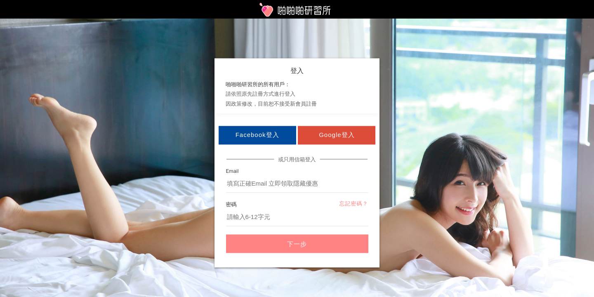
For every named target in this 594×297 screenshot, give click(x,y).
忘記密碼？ (353, 204)
